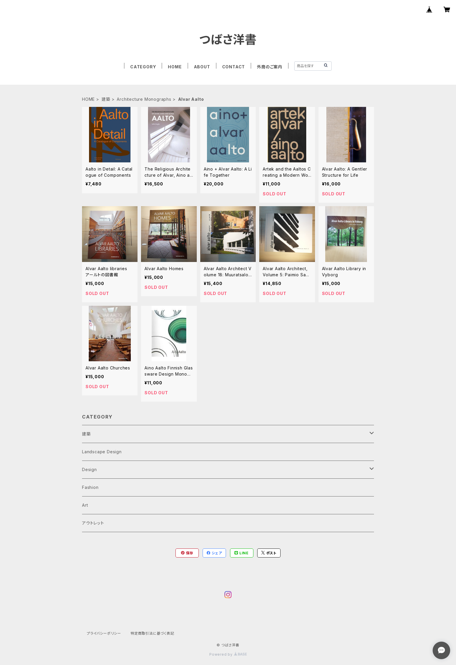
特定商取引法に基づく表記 (152, 633)
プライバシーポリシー (104, 633)
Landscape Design (102, 451)
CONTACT (233, 66)
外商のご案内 (269, 66)
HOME (175, 66)
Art (85, 505)
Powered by (228, 654)
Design (89, 469)
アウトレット (93, 522)
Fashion (90, 487)
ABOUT (202, 66)
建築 (106, 99)
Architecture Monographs (144, 99)
